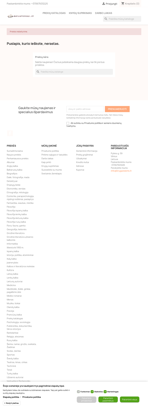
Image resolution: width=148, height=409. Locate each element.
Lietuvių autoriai (14, 281)
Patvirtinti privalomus (86, 399)
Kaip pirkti (46, 162)
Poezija (10, 311)
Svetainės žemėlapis (51, 173)
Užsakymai (81, 158)
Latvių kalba (12, 274)
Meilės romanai (14, 295)
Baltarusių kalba (14, 169)
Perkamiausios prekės (17, 158)
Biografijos (12, 173)
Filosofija (11, 206)
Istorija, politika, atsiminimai (20, 255)
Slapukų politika (11, 397)
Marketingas (113, 391)
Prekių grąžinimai (84, 154)
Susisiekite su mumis (51, 169)
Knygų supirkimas (80, 13)
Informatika (12, 243)
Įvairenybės (12, 262)
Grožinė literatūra (15, 233)
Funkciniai (85, 391)
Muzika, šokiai (13, 303)
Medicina (11, 285)
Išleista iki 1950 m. (15, 247)
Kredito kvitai (82, 162)
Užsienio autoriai (15, 377)
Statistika (98, 391)
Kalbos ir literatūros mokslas (21, 266)
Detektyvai (12, 181)
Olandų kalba (13, 307)
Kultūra (10, 270)
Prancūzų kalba (14, 314)
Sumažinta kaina (15, 151)
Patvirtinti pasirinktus (108, 399)
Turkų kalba (12, 373)
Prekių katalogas (54, 13)
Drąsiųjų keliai (13, 184)
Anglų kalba (12, 166)
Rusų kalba (12, 340)
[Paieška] (122, 19)
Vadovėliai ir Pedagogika (18, 381)
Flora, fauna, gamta (16, 225)
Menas (10, 299)
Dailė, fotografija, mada (18, 177)
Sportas (11, 354)
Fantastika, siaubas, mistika (20, 203)
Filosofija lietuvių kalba (17, 218)
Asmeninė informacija (86, 151)
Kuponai (80, 169)
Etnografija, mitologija (17, 192)
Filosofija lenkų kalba (17, 214)
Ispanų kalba (13, 251)
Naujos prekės (14, 154)
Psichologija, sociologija (18, 322)
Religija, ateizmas (15, 336)
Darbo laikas (103, 13)
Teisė (9, 369)
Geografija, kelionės (16, 229)
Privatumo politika (50, 151)
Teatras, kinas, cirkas (17, 362)
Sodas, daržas (14, 351)
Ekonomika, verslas (16, 188)
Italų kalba (11, 258)
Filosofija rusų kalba (16, 221)
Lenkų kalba (12, 277)
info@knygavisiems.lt (121, 170)
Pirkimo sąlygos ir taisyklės (54, 154)
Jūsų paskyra (85, 145)
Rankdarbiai (12, 332)
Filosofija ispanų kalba (17, 210)
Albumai (10, 162)
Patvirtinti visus (129, 399)
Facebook (10, 133)
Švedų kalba (12, 358)
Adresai (80, 166)
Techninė (11, 366)
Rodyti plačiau (12, 403)
